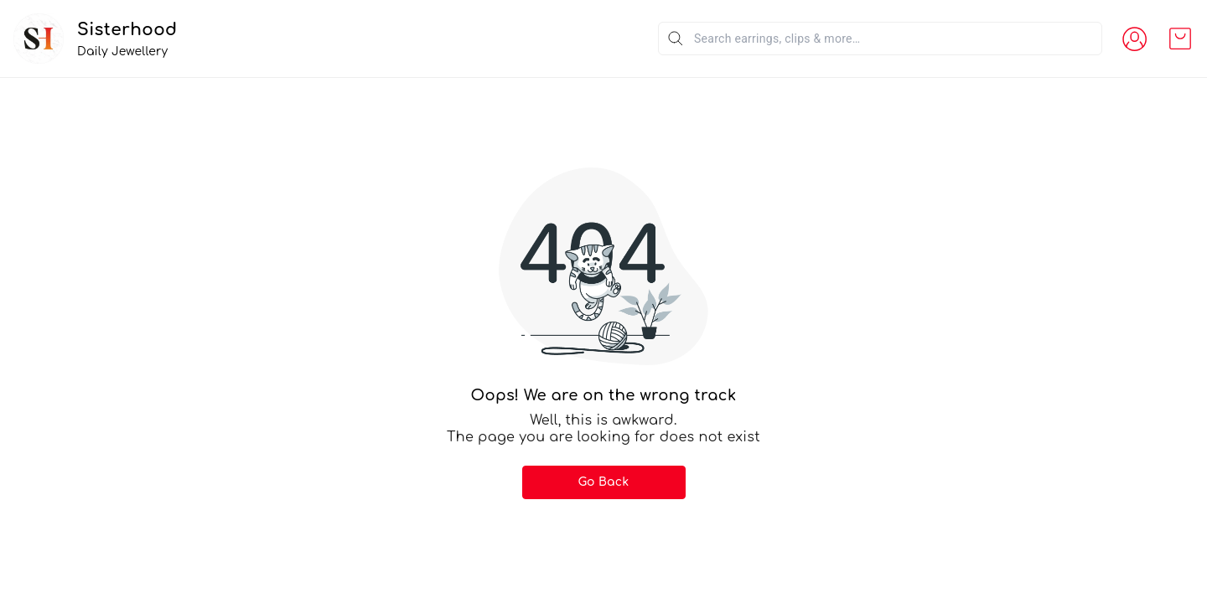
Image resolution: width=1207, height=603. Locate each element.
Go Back (603, 482)
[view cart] (1180, 38)
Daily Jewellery (122, 51)
